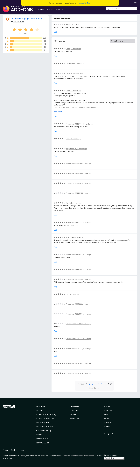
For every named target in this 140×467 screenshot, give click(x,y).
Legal (22, 450)
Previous (80, 384)
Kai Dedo (69, 203)
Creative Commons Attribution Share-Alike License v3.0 (76, 456)
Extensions (39, 9)
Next (110, 384)
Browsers (108, 410)
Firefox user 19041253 (74, 348)
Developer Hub (43, 422)
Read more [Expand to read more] (58, 111)
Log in (135, 2)
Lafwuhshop (70, 64)
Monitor (107, 422)
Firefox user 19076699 (74, 279)
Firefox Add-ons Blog (46, 414)
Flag (55, 32)
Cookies (14, 450)
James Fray (18, 21)
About (39, 410)
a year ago (87, 164)
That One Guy (71, 237)
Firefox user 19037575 (74, 373)
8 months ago (76, 139)
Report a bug (42, 439)
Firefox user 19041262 (74, 339)
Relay (106, 418)
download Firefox (83, 3)
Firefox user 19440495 (74, 173)
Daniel (68, 49)
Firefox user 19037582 (74, 363)
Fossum (68, 24)
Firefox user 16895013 (74, 255)
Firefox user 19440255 (74, 193)
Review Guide (42, 443)
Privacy (5, 450)
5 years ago (76, 24)
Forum (39, 434)
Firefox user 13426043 (74, 124)
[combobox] (121, 8)
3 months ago (76, 49)
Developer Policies (44, 426)
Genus (68, 294)
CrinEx (68, 139)
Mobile (73, 414)
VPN (106, 414)
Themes (50, 9)
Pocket (107, 426)
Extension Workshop (45, 418)
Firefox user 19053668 (74, 304)
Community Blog (43, 430)
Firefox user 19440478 (74, 183)
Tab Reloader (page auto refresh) (26, 18)
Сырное (69, 73)
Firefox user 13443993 (74, 269)
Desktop (74, 410)
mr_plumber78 (71, 149)
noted (23, 456)
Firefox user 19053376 (74, 324)
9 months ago (82, 149)
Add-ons (40, 406)
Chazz (68, 91)
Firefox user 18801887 (74, 222)
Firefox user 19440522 (74, 164)
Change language (110, 455)
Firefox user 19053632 (74, 314)
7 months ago (81, 64)
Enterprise (74, 418)
